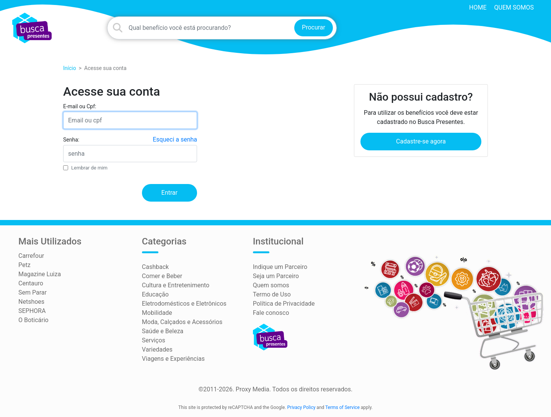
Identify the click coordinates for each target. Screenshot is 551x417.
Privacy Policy (301, 407)
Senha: (71, 140)
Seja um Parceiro (276, 276)
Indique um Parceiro (280, 266)
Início (69, 68)
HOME (477, 7)
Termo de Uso (272, 294)
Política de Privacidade (284, 303)
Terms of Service (342, 407)
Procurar (313, 27)
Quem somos (514, 7)
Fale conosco (271, 312)
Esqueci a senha (175, 139)
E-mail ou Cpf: (79, 106)
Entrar (169, 192)
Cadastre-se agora (421, 141)
